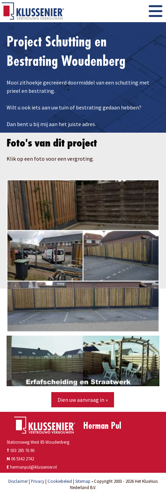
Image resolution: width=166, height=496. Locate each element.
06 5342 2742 (22, 458)
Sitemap (82, 481)
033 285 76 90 (20, 450)
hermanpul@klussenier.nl (33, 467)
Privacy (37, 481)
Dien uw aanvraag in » (83, 399)
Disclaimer (18, 481)
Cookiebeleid (59, 481)
